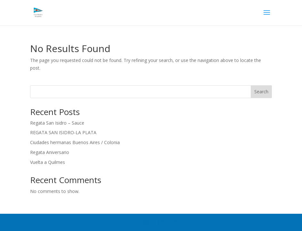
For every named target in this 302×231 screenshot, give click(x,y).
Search (261, 92)
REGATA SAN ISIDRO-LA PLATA (63, 132)
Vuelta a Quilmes (47, 162)
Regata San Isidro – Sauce (57, 123)
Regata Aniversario (49, 152)
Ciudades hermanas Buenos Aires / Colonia (75, 142)
